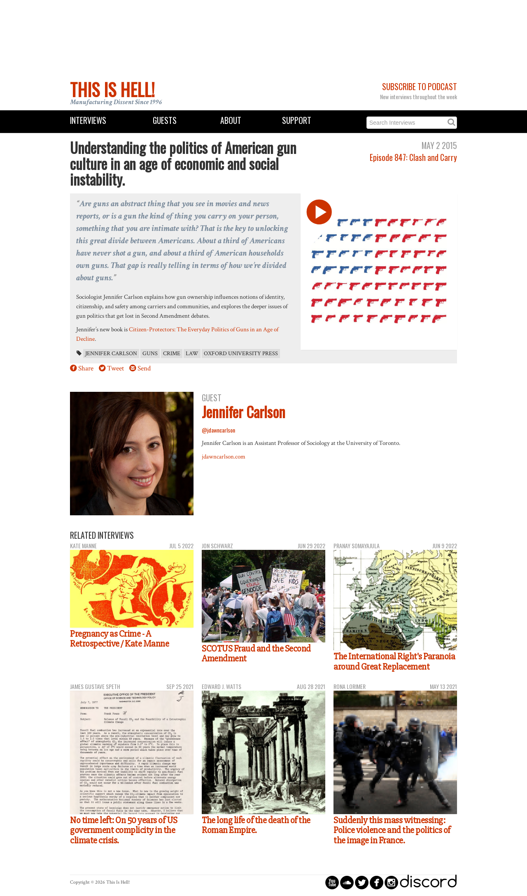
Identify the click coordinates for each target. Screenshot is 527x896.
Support (296, 120)
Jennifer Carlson (111, 353)
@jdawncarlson (218, 430)
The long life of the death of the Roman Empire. (256, 825)
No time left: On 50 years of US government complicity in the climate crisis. (123, 830)
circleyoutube (332, 882)
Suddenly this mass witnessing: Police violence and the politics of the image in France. (391, 830)
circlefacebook (376, 882)
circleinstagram (391, 882)
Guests (165, 120)
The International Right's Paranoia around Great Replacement (394, 662)
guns (150, 353)
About (230, 120)
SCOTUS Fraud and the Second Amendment (256, 654)
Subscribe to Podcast (419, 87)
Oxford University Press (241, 353)
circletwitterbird (361, 882)
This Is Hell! (112, 89)
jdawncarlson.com (223, 456)
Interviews (88, 120)
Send (144, 368)
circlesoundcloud (347, 882)
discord (428, 882)
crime (171, 353)
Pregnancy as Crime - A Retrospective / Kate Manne (119, 639)
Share (85, 368)
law (192, 353)
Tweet (115, 368)
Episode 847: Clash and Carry (413, 157)
